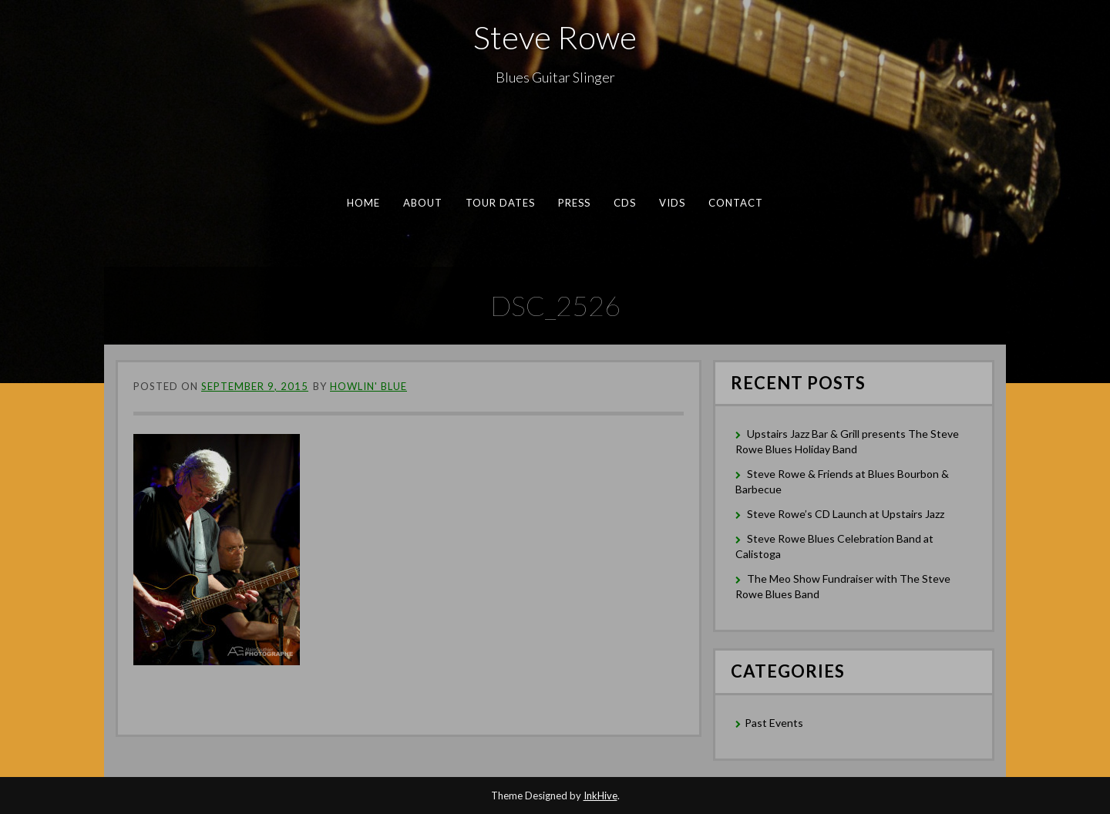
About (423, 203)
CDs (625, 203)
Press (574, 203)
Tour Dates (501, 203)
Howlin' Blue (368, 386)
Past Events (774, 722)
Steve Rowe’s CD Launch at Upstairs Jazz (845, 513)
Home (363, 203)
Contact (736, 203)
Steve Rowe (555, 37)
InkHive (600, 795)
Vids (672, 203)
